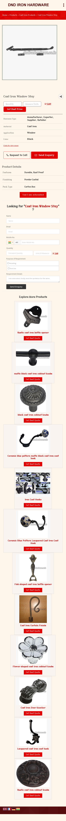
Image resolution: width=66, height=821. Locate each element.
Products (13, 15)
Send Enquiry (44, 155)
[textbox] (32, 104)
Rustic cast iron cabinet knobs (33, 790)
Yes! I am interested (33, 195)
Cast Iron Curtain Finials (33, 625)
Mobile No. (10, 237)
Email (8, 226)
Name (8, 216)
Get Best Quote (33, 338)
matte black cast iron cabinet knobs (33, 373)
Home (4, 15)
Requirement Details (14, 274)
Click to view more (10, 146)
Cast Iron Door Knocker (33, 708)
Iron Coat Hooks (33, 499)
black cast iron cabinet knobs (33, 415)
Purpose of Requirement (15, 259)
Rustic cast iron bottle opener (33, 332)
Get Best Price (14, 109)
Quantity (9, 248)
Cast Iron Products (27, 15)
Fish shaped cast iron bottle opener (33, 584)
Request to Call (17, 155)
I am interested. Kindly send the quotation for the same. (33, 279)
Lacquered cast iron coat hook (33, 749)
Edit (48, 104)
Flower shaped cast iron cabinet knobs (33, 666)
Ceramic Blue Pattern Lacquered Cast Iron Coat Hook (33, 541)
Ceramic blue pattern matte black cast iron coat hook (33, 457)
